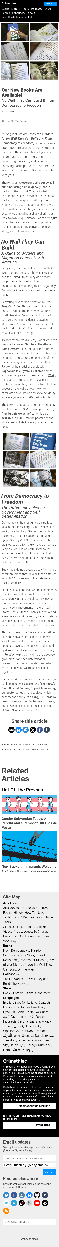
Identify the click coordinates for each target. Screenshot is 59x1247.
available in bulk (12, 418)
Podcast (9, 974)
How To (30, 913)
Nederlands (32, 1026)
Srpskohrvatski (13, 1031)
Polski (20, 1012)
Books (5, 8)
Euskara (34, 1021)
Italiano (32, 1002)
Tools (25, 8)
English (8, 1002)
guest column (10, 701)
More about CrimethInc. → (36, 1106)
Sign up (49, 1171)
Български (18, 1017)
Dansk (39, 1036)
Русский (9, 1012)
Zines (7, 927)
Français (9, 1007)
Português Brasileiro (30, 1007)
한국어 (29, 1031)
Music (18, 931)
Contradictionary (14, 955)
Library (15, 8)
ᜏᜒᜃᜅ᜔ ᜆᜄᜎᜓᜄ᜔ (23, 1050)
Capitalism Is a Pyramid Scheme (22, 371)
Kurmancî (44, 1045)
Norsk (7, 1050)
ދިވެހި (22, 1045)
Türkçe (7, 1026)
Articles (8, 903)
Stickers (42, 927)
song (35, 697)
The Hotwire (19, 983)
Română (41, 1031)
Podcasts (37, 8)
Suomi (44, 1012)
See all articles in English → (19, 17)
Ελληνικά (32, 1012)
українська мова (30, 1040)
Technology (11, 917)
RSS (16, 904)
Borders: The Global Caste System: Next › (25, 749)
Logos (28, 931)
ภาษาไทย (9, 1040)
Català (14, 1045)
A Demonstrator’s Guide (36, 917)
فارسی (18, 1026)
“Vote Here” (36, 701)
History (18, 913)
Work (30, 955)
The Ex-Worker (13, 979)
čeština (23, 1021)
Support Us (50, 4)
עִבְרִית (49, 1036)
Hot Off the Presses (17, 121)
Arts (6, 908)
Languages (19, 13)
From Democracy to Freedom (23, 950)
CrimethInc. (9, 3)
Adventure (17, 908)
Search (6, 13)
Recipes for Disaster (33, 960)
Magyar (47, 1021)
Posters (30, 927)
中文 (31, 1017)
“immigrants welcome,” (16, 413)
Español (19, 1002)
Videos (8, 931)
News (41, 913)
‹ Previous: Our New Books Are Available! (24, 744)
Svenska (28, 1036)
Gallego (31, 1045)
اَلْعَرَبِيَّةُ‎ (7, 1036)
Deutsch (44, 1002)
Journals (18, 927)
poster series (14, 692)
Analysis (31, 908)
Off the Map (26, 969)
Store (48, 8)
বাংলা (17, 1036)
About (31, 13)
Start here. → (45, 1125)
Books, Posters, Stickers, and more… (28, 993)
